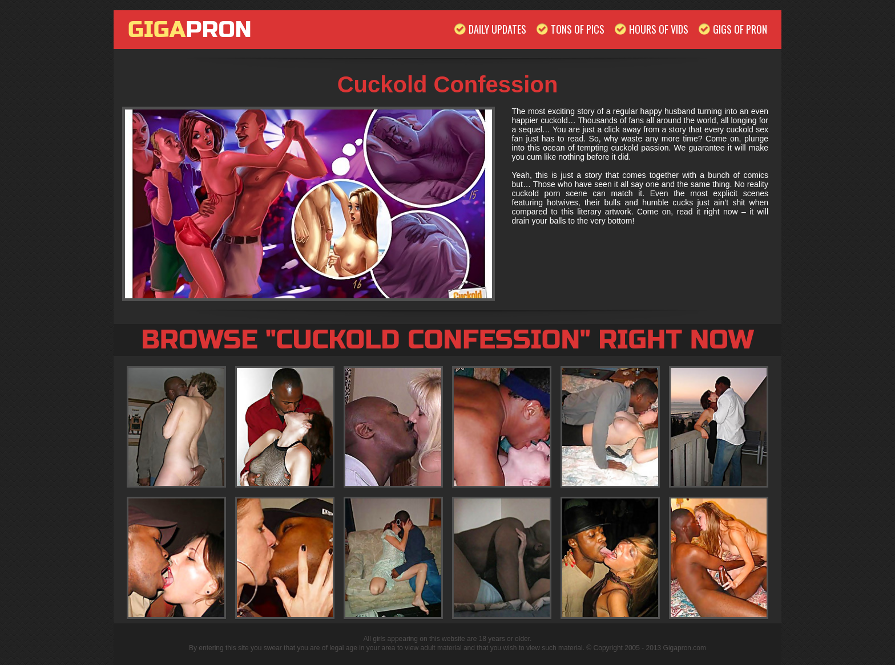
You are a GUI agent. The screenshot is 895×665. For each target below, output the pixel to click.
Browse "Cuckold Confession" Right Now (447, 340)
